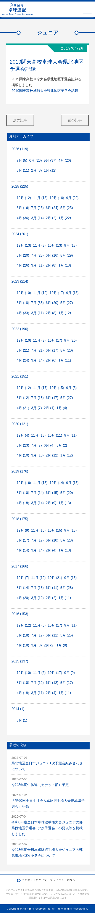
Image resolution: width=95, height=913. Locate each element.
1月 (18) (64, 550)
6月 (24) (52, 208)
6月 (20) (35, 160)
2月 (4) (51, 550)
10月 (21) (55, 578)
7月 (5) (22, 160)
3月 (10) (37, 455)
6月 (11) (52, 588)
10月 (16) (57, 198)
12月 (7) (23, 578)
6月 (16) (52, 255)
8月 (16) (23, 208)
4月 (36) (23, 218)
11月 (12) (40, 293)
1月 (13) (64, 265)
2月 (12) (52, 455)
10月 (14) (57, 483)
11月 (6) (39, 625)
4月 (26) (64, 160)
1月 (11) (64, 360)
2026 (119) (19, 149)
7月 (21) (37, 350)
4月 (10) (23, 455)
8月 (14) (23, 588)
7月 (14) (37, 493)
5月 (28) (66, 588)
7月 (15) (37, 588)
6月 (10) (52, 540)
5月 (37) (50, 160)
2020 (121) (19, 424)
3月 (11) (23, 170)
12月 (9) (23, 530)
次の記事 (20, 120)
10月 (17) (57, 293)
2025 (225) (19, 186)
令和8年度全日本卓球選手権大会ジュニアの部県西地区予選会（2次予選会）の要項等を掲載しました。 (47, 828)
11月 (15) (38, 435)
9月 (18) (70, 245)
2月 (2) (51, 218)
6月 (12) (52, 683)
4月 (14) (23, 550)
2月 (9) (51, 503)
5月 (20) (66, 350)
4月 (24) (23, 360)
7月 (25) (37, 208)
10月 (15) (57, 388)
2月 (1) (49, 408)
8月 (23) (23, 445)
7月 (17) (37, 540)
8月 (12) (23, 398)
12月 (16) (24, 483)
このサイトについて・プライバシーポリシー (50, 880)
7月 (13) (37, 398)
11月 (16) (38, 530)
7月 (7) (36, 445)
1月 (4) (61, 408)
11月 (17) (40, 388)
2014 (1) (17, 709)
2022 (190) (19, 329)
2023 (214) (19, 281)
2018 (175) (19, 519)
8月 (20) (23, 255)
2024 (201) (19, 234)
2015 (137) (19, 661)
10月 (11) (55, 435)
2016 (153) (19, 614)
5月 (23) (66, 540)
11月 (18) (40, 483)
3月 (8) (36, 645)
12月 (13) (24, 245)
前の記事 (75, 120)
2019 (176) (19, 471)
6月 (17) (52, 350)
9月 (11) (70, 435)
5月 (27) (66, 303)
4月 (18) (23, 503)
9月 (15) (72, 483)
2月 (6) (51, 360)
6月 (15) (52, 493)
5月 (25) (66, 208)
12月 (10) (24, 293)
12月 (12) (24, 198)
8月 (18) (23, 303)
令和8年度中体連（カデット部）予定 (40, 785)
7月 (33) (37, 303)
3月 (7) (36, 408)
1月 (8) (61, 645)
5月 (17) (66, 683)
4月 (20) (23, 598)
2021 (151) (19, 376)
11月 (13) (40, 198)
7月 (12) (37, 683)
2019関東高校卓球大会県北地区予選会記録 (44, 91)
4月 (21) (23, 408)
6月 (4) (49, 445)
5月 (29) (66, 255)
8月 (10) (23, 493)
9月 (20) (72, 198)
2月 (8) (36, 170)
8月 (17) (23, 540)
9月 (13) (72, 293)
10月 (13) (55, 245)
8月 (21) (23, 350)
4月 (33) (23, 313)
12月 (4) (23, 435)
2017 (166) (19, 566)
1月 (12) (50, 170)
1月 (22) (64, 218)
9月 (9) (69, 673)
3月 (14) (37, 218)
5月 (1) (22, 720)
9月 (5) (71, 388)
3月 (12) (37, 598)
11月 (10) (38, 578)
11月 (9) (39, 245)
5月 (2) (61, 445)
